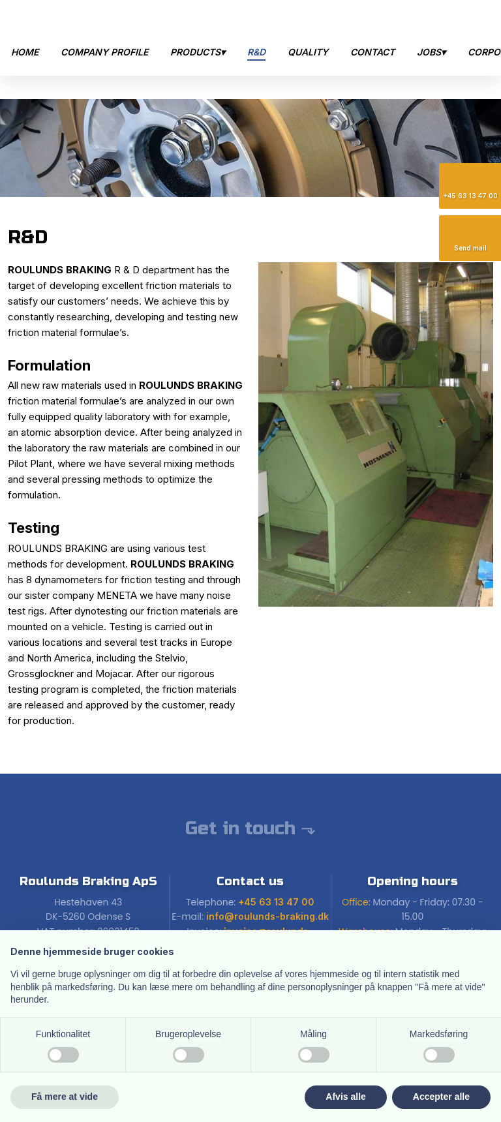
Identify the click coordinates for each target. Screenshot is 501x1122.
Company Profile (104, 51)
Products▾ (197, 51)
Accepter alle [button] (441, 1096)
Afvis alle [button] (345, 1096)
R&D (256, 51)
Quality (308, 51)
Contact (372, 51)
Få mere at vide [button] (64, 1096)
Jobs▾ (431, 51)
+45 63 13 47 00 (276, 901)
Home (24, 51)
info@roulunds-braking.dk (267, 916)
